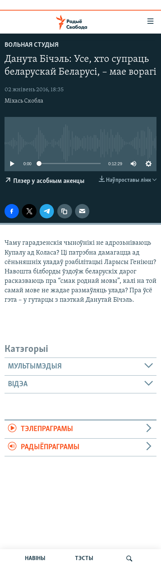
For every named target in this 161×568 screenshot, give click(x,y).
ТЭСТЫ (84, 559)
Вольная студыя (31, 45)
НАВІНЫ (35, 559)
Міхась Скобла (24, 101)
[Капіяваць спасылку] (64, 211)
